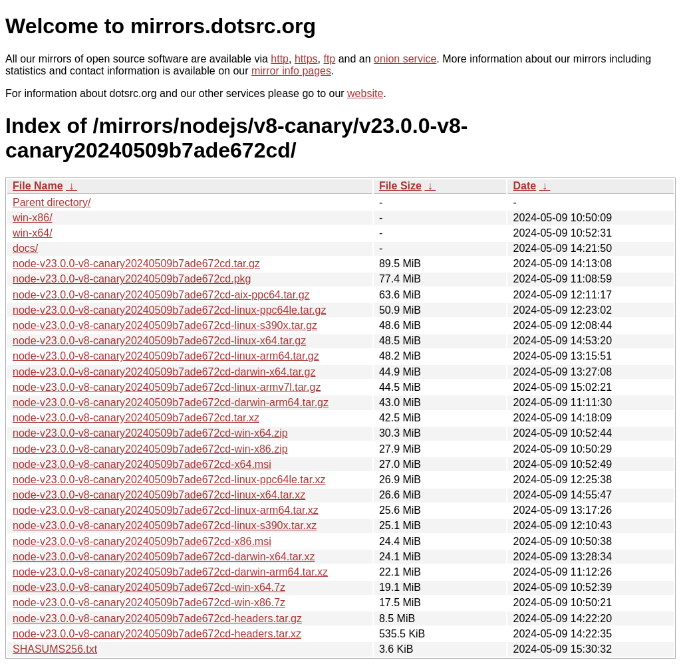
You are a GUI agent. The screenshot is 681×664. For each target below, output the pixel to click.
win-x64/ (33, 233)
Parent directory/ (51, 202)
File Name (38, 185)
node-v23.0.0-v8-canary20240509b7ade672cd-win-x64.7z (149, 587)
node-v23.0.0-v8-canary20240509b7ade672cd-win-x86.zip (150, 449)
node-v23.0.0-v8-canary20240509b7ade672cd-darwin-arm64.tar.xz (170, 572)
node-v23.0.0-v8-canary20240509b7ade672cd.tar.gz (136, 263)
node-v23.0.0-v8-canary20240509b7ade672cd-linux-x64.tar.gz (159, 340)
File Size (400, 185)
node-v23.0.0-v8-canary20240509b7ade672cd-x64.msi (142, 464)
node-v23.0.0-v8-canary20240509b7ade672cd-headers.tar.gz (157, 618)
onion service (405, 58)
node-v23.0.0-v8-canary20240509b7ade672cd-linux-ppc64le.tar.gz (169, 310)
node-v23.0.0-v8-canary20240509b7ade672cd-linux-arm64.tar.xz (166, 510)
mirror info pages (291, 70)
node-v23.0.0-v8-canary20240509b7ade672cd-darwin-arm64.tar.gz (171, 402)
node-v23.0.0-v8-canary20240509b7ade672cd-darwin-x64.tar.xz (164, 556)
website (365, 93)
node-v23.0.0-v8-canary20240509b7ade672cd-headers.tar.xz (157, 633)
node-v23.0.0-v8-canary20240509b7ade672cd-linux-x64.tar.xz (159, 494)
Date (524, 185)
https (306, 58)
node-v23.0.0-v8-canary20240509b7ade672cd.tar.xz (136, 417)
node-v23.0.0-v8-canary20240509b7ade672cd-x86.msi (142, 541)
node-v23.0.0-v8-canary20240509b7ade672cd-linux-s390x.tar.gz (165, 325)
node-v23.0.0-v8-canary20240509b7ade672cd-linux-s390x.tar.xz (165, 525)
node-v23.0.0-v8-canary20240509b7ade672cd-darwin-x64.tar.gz (164, 372)
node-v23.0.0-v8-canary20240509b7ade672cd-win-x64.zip (150, 433)
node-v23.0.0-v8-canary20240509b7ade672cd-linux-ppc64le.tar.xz (169, 479)
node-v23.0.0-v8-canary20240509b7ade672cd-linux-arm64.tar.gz (166, 356)
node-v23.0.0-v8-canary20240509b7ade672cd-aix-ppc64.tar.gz (161, 294)
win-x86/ (33, 217)
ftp (329, 58)
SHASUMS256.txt (55, 649)
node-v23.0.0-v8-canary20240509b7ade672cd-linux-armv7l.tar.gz (167, 387)
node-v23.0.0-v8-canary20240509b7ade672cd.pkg (132, 278)
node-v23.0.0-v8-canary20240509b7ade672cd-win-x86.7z (149, 602)
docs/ (25, 248)
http (280, 58)
